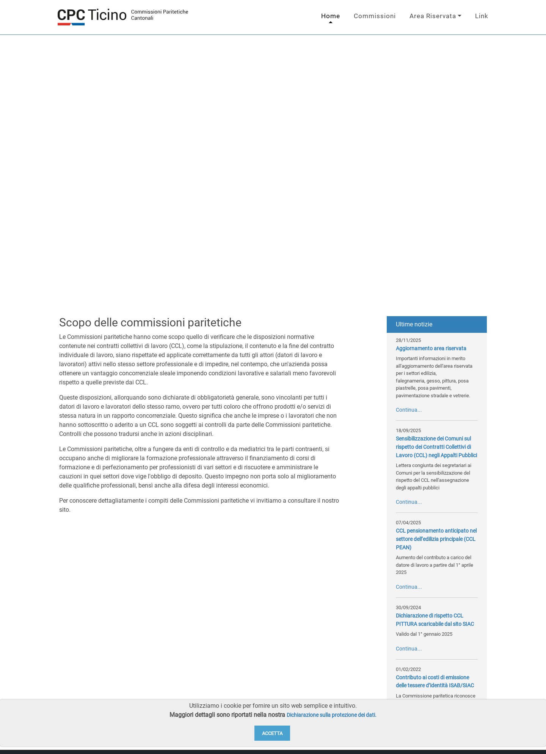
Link (481, 16)
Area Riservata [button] (433, 16)
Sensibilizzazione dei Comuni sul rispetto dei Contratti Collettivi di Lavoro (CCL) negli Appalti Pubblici (436, 447)
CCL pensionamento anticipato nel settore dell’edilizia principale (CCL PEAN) (436, 539)
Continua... (409, 410)
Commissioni (375, 16)
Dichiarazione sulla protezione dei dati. (332, 715)
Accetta (272, 733)
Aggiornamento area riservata (431, 348)
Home (330, 16)
